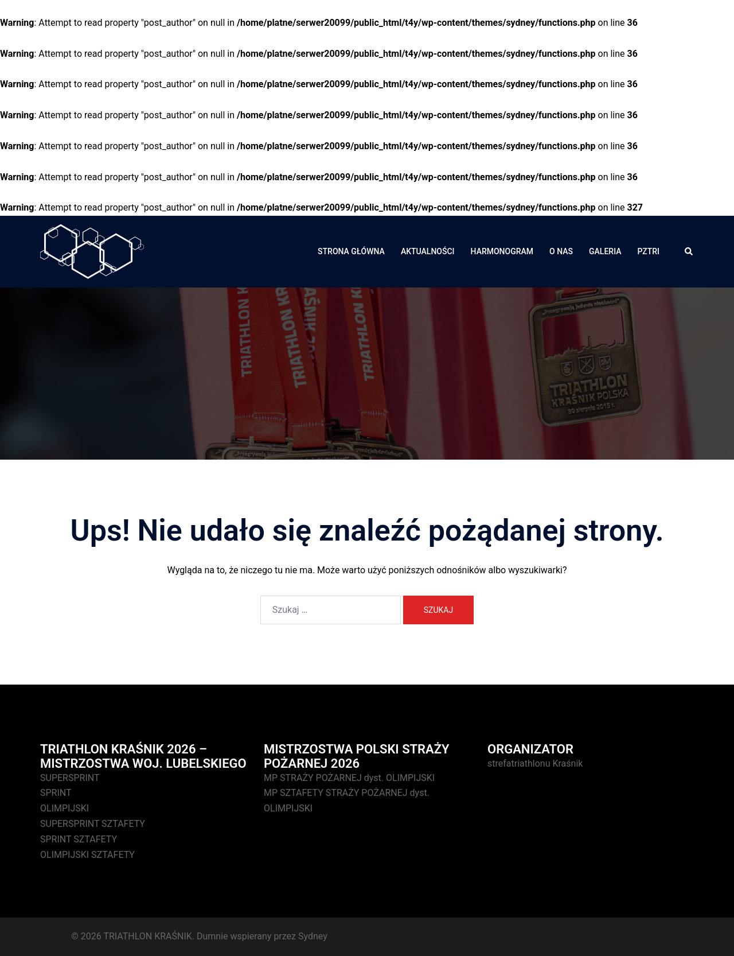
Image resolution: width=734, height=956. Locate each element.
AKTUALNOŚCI (428, 251)
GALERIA (605, 251)
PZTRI (648, 251)
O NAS (561, 251)
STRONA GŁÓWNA (351, 251)
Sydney (312, 936)
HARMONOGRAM (502, 251)
